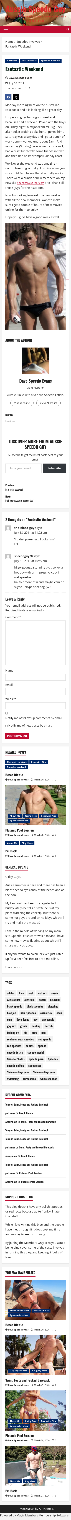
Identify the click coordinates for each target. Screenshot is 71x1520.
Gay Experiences (18, 1373)
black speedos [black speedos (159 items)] (35, 1009)
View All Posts (49, 403)
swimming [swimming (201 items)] (13, 1081)
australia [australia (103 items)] (29, 1002)
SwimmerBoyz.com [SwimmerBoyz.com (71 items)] (44, 1075)
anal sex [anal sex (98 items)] (42, 996)
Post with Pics (29, 60)
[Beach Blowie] (35, 1303)
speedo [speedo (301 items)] (42, 1048)
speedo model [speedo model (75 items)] (35, 1055)
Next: (35, 500)
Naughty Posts (39, 1373)
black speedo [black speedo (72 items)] (14, 1009)
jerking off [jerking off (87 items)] (13, 1035)
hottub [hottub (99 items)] (49, 1029)
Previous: (35, 488)
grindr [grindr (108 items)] (23, 1029)
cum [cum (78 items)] (9, 1022)
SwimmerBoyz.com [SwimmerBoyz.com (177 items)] (18, 1075)
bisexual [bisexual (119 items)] (55, 1002)
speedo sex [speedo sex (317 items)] (34, 1068)
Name (9, 673)
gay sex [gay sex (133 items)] (11, 1029)
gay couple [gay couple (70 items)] (48, 1022)
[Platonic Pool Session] (35, 808)
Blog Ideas (27, 845)
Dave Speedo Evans (20, 78)
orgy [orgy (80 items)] (34, 1035)
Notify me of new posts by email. (30, 728)
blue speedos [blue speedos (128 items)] (28, 1015)
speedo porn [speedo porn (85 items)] (36, 1061)
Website (10, 702)
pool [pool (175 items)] (43, 1035)
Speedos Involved (50, 60)
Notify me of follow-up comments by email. (34, 721)
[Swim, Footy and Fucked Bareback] (35, 1358)
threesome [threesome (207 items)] (29, 1081)
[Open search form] (68, 29)
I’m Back (11, 853)
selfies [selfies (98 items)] (30, 1048)
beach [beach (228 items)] (42, 1002)
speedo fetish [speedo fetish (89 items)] (15, 1055)
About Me (12, 60)
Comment (13, 620)
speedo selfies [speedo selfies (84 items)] (15, 1068)
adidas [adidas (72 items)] (10, 996)
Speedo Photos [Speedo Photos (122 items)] (16, 1061)
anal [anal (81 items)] (30, 996)
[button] (5, 29)
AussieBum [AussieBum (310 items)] (13, 1002)
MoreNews (27, 1511)
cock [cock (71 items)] (59, 1015)
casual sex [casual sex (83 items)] (46, 1015)
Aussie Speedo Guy (36, 8)
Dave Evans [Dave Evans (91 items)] (22, 1022)
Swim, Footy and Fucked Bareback (34, 1107)
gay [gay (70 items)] (35, 1022)
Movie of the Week (17, 764)
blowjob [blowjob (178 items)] (11, 1015)
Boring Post (30, 818)
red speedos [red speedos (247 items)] (14, 1048)
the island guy (24, 530)
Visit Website (21, 403)
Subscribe (54, 468)
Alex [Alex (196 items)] (21, 996)
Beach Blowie (14, 777)
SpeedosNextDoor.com (33, 183)
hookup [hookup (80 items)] (36, 1029)
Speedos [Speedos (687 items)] (53, 1061)
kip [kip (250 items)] (25, 1035)
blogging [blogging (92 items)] (53, 1009)
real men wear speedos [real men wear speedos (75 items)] (20, 1042)
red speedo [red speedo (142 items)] (44, 1042)
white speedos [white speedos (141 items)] (48, 1081)
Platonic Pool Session (19, 832)
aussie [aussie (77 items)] (55, 996)
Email (9, 687)
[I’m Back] (35, 1468)
